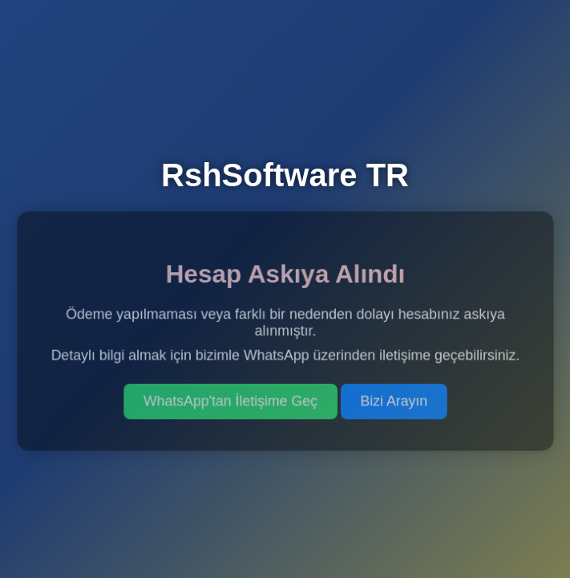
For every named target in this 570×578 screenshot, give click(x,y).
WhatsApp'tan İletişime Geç (230, 401)
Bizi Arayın (393, 401)
